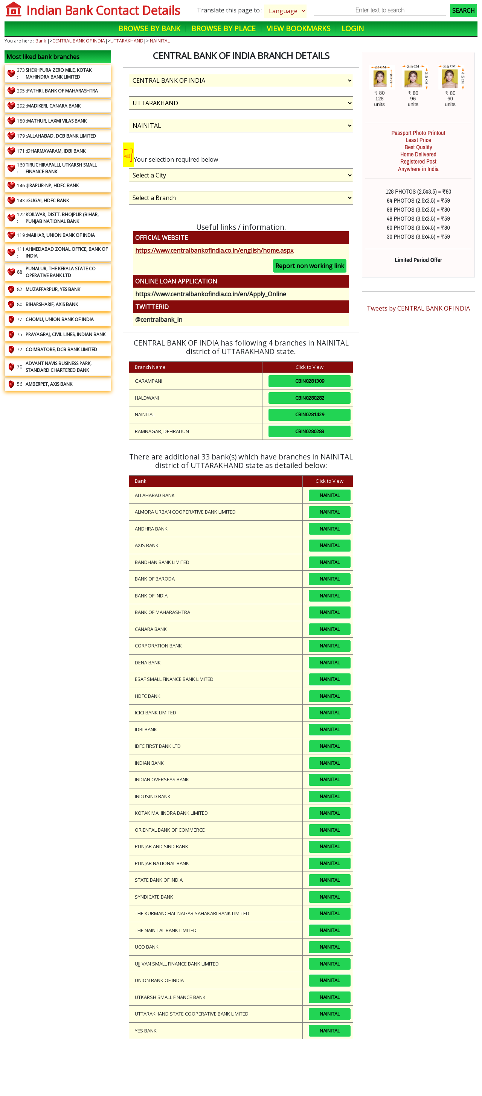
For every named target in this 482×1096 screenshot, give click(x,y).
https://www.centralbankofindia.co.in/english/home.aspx (214, 250)
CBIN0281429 (309, 414)
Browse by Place (223, 28)
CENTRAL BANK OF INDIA (78, 41)
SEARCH (463, 10)
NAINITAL (159, 41)
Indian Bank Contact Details (103, 10)
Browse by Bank (149, 28)
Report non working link (309, 266)
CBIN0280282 (309, 397)
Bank (40, 41)
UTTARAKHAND (126, 41)
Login (353, 28)
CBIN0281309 (309, 380)
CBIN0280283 (309, 431)
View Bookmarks (299, 28)
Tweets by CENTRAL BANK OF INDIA (418, 308)
